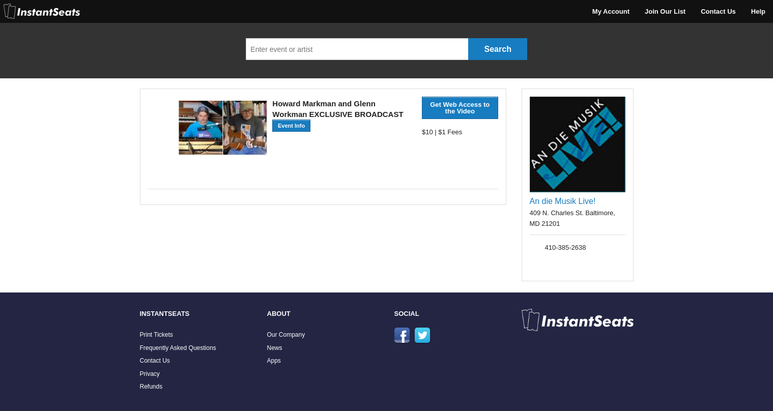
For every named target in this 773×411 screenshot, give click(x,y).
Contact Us (718, 11)
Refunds (151, 386)
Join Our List (665, 11)
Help (758, 11)
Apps (274, 360)
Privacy (150, 373)
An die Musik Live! (563, 201)
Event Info (291, 126)
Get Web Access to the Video (460, 108)
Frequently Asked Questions (178, 347)
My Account (610, 11)
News (274, 347)
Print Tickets (156, 334)
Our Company (286, 334)
